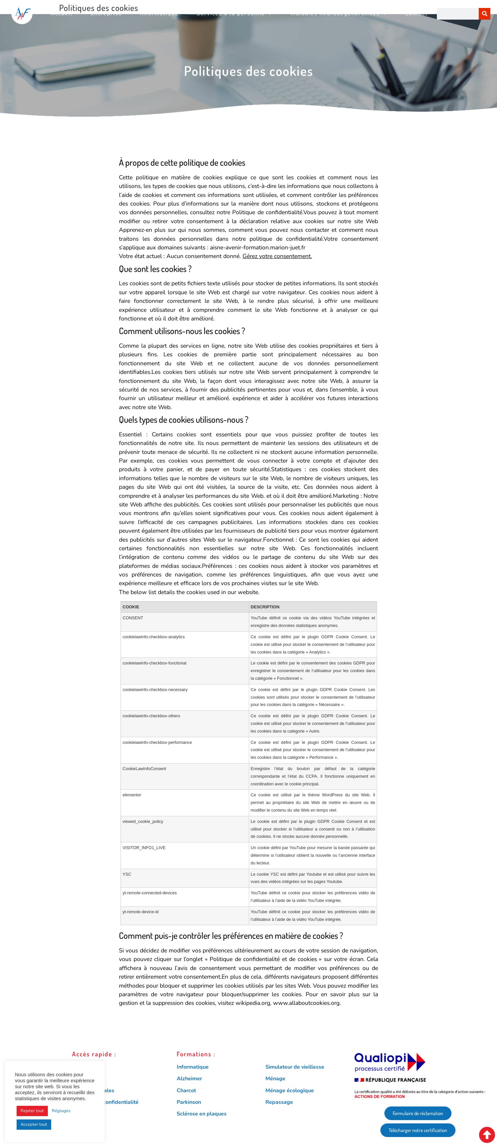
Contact (416, 13)
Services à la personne (234, 14)
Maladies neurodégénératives (339, 14)
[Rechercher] (484, 14)
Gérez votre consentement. (277, 256)
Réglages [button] (61, 1111)
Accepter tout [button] (34, 1124)
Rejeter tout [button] (32, 1111)
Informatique (159, 13)
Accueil (61, 13)
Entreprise (106, 13)
